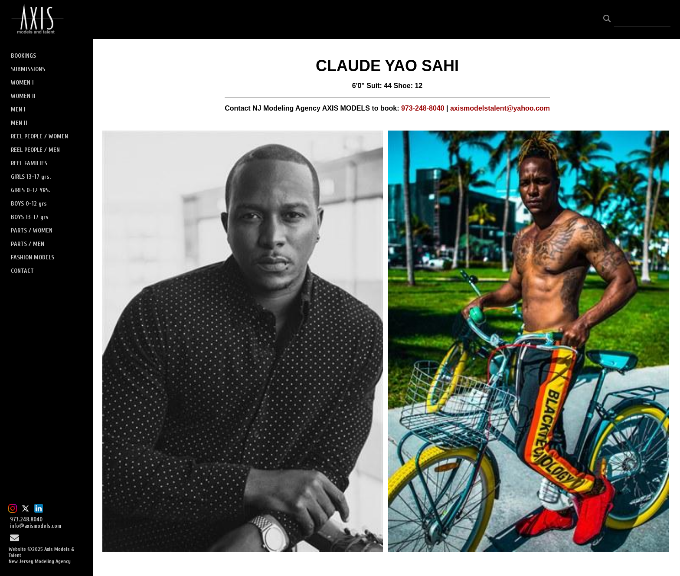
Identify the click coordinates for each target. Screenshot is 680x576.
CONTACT (22, 271)
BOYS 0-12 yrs (29, 203)
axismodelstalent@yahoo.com (500, 108)
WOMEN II (23, 96)
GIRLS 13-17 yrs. (31, 176)
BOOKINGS (23, 55)
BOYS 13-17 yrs (30, 217)
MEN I (18, 109)
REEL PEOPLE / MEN (35, 150)
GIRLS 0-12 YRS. (30, 190)
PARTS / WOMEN (31, 230)
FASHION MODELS (32, 257)
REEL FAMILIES (29, 163)
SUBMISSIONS (28, 69)
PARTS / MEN (27, 244)
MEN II (19, 123)
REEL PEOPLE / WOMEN (39, 136)
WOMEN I (22, 82)
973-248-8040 (423, 108)
